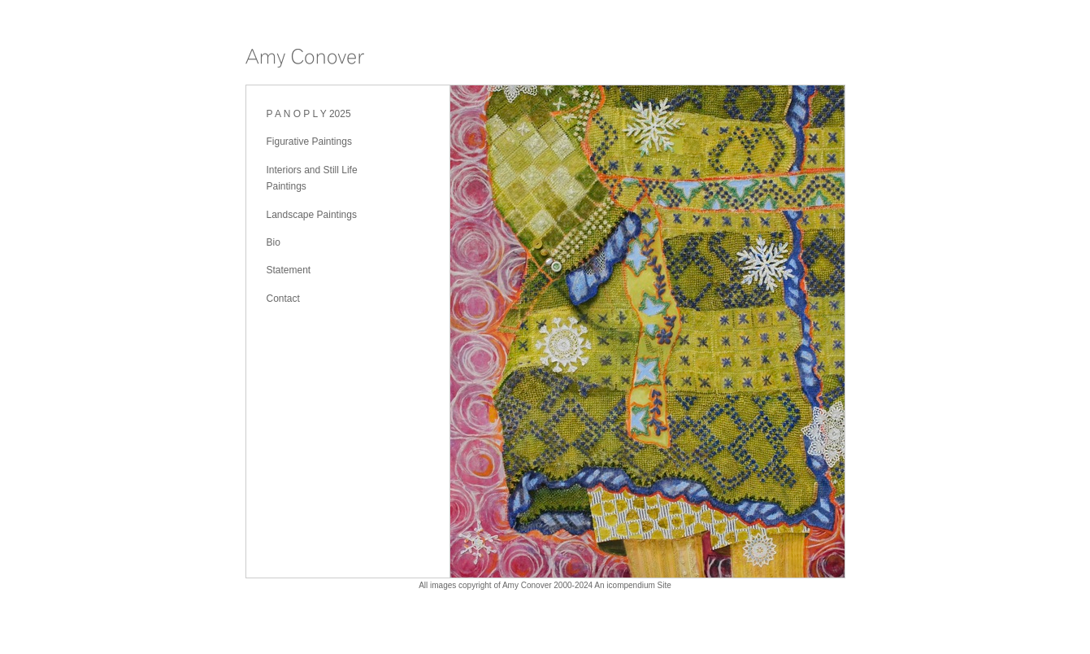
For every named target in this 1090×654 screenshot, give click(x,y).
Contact (283, 298)
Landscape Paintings (312, 214)
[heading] (304, 60)
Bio (273, 242)
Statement (289, 270)
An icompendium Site (632, 585)
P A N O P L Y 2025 (309, 114)
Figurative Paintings (309, 141)
